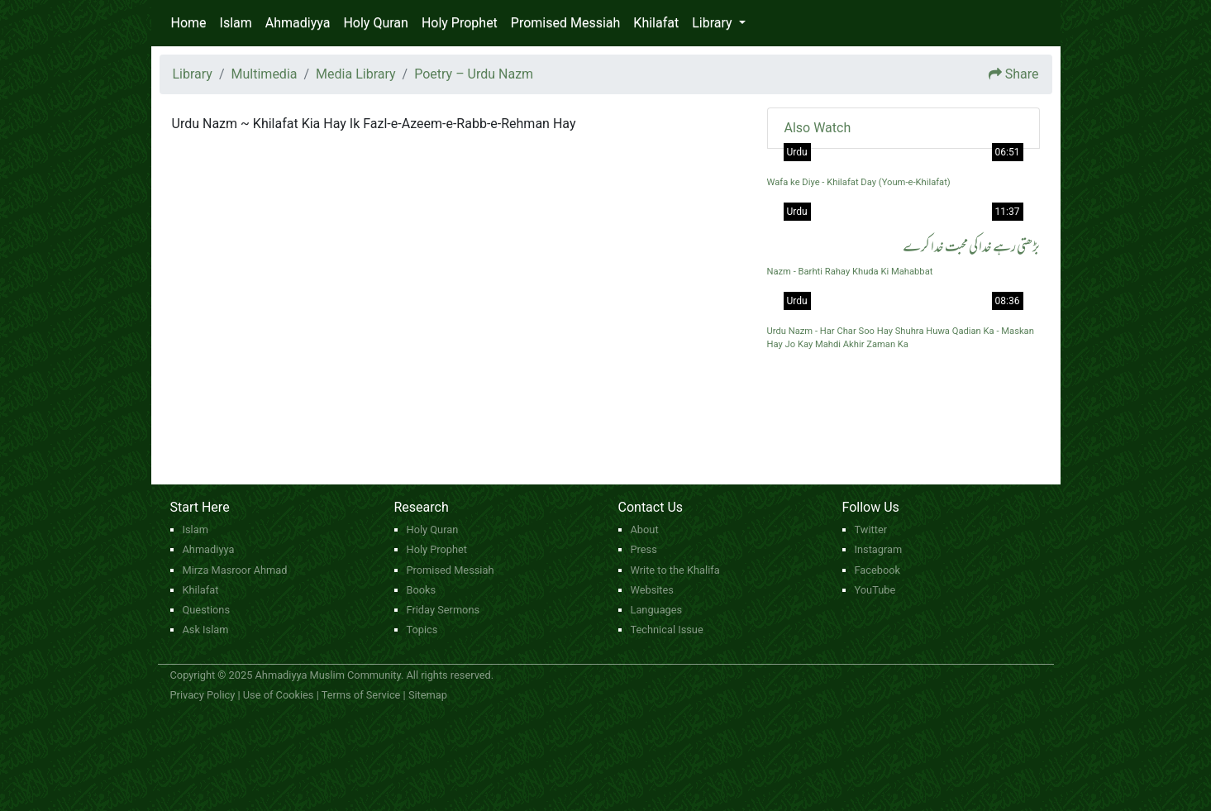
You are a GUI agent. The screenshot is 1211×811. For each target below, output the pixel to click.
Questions (207, 609)
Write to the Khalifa (675, 570)
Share (1022, 74)
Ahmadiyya (298, 23)
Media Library (355, 74)
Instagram (879, 549)
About (645, 529)
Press (644, 549)
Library (192, 74)
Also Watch (817, 128)
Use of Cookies (278, 695)
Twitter (871, 529)
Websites (652, 590)
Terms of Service (361, 695)
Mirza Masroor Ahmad (235, 570)
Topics (422, 629)
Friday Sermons (443, 609)
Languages (657, 609)
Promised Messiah (566, 23)
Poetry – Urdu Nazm (473, 74)
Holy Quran (375, 23)
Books (421, 590)
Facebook (878, 570)
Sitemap (427, 695)
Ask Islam (206, 629)
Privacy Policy (203, 695)
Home (189, 23)
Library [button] (713, 23)
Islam (236, 23)
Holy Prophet (460, 23)
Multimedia (264, 74)
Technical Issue (667, 629)
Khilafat (656, 23)
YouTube (875, 590)
